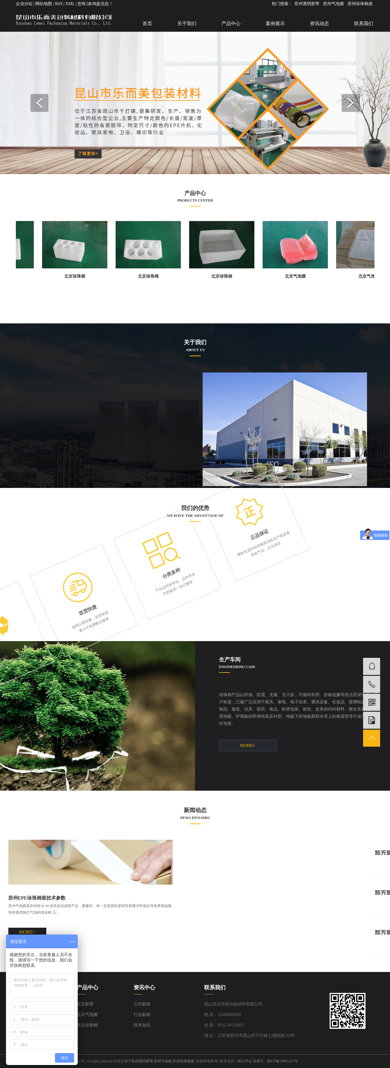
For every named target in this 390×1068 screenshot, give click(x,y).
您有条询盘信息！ (95, 3)
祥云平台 (245, 1061)
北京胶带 (85, 1004)
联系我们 (363, 23)
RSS (58, 3)
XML (70, 3)
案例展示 (275, 23)
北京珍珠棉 (77, 276)
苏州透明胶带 (306, 3)
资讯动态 (319, 23)
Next (351, 103)
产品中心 (231, 23)
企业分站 (24, 3)
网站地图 (43, 3)
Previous (39, 103)
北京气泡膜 (297, 276)
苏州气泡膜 (333, 3)
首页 (147, 23)
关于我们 (186, 23)
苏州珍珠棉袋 (360, 3)
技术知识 (142, 1025)
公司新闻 (142, 1004)
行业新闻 (142, 1014)
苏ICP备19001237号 (282, 1061)
